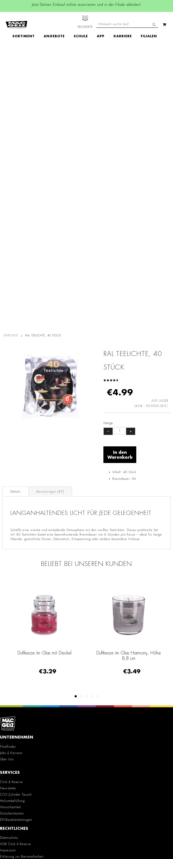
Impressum (8, 570)
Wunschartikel (10, 527)
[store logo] (16, 20)
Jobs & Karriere (11, 472)
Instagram (48, 658)
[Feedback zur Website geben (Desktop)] (86, 799)
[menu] (87, 28)
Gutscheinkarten (12, 533)
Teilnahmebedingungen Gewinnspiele (28, 583)
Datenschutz (9, 557)
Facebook (49, 648)
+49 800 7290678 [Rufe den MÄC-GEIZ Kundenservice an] (13, 733)
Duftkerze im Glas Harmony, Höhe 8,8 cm (128, 376)
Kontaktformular (14, 756)
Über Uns (7, 479)
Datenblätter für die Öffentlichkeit (25, 618)
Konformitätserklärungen (18, 624)
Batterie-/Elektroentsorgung (20, 611)
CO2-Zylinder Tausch (16, 514)
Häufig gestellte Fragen (21, 771)
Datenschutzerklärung (132, 840)
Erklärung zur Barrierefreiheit (21, 576)
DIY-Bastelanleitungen (16, 539)
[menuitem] (25, 28)
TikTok (49, 678)
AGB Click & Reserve (15, 564)
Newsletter (8, 508)
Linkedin (49, 668)
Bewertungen (50, 211)
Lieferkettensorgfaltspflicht (19, 605)
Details (15, 211)
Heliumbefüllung (12, 520)
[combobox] (127, 40)
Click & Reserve (11, 501)
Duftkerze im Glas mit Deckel (44, 373)
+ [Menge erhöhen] (131, 151)
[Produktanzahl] (120, 150)
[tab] (15, 211)
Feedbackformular (16, 764)
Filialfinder (8, 466)
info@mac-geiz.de (15, 748)
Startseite (10, 55)
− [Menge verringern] (108, 151)
